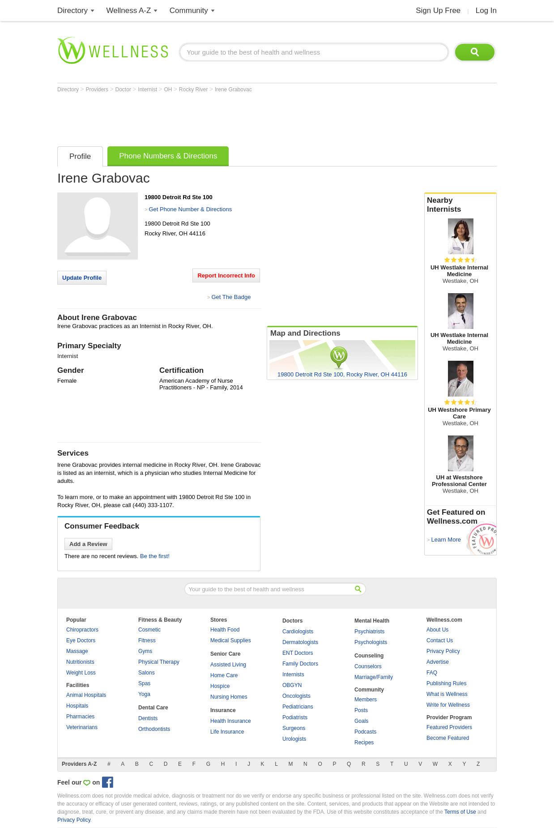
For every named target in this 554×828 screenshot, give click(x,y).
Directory (72, 10)
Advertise (437, 662)
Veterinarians (82, 727)
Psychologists (370, 642)
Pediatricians (297, 707)
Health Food (224, 630)
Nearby (460, 205)
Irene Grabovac (233, 89)
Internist (148, 89)
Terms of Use (460, 812)
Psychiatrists (369, 631)
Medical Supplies (230, 640)
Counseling (369, 656)
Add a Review (88, 544)
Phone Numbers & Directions (168, 156)
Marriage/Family (373, 677)
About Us (437, 630)
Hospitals (77, 706)
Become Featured (447, 738)
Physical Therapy (158, 662)
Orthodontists (154, 729)
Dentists (148, 718)
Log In (486, 10)
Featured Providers (449, 727)
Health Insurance (230, 721)
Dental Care (153, 707)
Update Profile (82, 277)
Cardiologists (297, 631)
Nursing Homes (228, 697)
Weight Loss (81, 673)
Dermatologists (300, 642)
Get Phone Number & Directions (190, 209)
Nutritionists (80, 662)
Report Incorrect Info (226, 275)
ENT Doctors (297, 653)
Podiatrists (294, 717)
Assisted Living (228, 665)
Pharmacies (80, 716)
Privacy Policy (443, 651)
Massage (77, 651)
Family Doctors (300, 664)
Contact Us (439, 640)
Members (365, 699)
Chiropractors (82, 630)
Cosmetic (149, 630)
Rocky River (194, 89)
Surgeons (293, 728)
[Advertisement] (220, 117)
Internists (293, 674)
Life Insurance (227, 732)
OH (168, 89)
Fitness (147, 640)
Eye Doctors (80, 640)
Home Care (224, 675)
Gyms (145, 651)
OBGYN (292, 685)
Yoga (144, 694)
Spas (144, 683)
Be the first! (155, 556)
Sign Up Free (438, 10)
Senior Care (225, 654)
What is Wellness (447, 694)
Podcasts (365, 732)
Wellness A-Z (129, 10)
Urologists (294, 739)
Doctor (124, 89)
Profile (80, 156)
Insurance (223, 710)
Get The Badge (231, 297)
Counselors (368, 666)
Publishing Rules (446, 683)
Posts (361, 710)
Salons (146, 673)
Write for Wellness (448, 705)
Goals (361, 721)
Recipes (364, 742)
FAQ (431, 673)
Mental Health (371, 621)
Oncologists (296, 696)
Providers (97, 89)
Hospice (220, 686)
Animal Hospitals (86, 695)
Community (189, 10)
